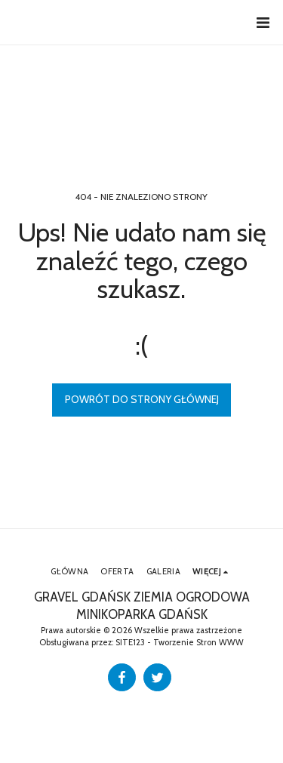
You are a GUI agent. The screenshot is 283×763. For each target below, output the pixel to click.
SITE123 (130, 642)
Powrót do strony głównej (142, 399)
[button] (262, 22)
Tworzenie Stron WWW (198, 642)
